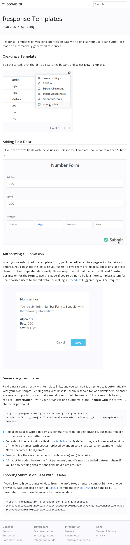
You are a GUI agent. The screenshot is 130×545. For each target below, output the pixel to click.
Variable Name (61, 441)
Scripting (28, 26)
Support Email (11, 535)
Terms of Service (106, 531)
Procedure (74, 280)
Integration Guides (45, 540)
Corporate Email (13, 540)
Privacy (100, 535)
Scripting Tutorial (44, 535)
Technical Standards (77, 540)
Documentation (43, 531)
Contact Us (9, 531)
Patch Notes (72, 535)
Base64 (53, 488)
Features (9, 26)
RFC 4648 (86, 488)
